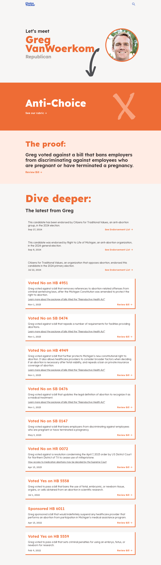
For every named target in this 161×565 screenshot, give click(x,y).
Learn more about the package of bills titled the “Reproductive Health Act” (66, 299)
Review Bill (32, 172)
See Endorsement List (117, 229)
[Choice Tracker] (30, 4)
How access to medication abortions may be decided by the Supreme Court (67, 462)
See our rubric (34, 113)
